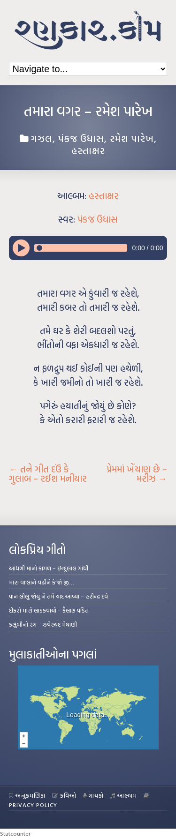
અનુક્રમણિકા (27, 795)
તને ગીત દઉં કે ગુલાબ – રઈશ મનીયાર (48, 474)
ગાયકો (93, 795)
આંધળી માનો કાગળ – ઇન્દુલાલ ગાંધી (48, 568)
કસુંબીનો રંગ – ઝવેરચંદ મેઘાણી (43, 624)
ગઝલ (42, 138)
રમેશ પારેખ (132, 138)
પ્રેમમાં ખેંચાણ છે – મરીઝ (137, 474)
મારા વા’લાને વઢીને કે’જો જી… (41, 582)
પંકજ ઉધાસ (81, 138)
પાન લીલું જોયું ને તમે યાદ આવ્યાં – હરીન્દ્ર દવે (58, 596)
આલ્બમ (123, 795)
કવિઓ (64, 795)
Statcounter (15, 833)
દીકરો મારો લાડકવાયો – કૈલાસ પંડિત (49, 610)
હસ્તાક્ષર (88, 150)
